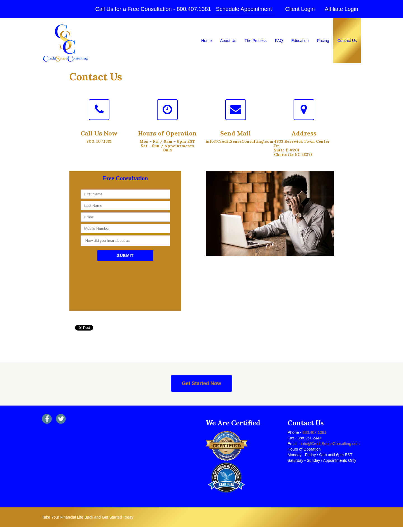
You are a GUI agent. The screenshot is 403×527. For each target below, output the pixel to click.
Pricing (323, 40)
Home (206, 40)
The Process (256, 40)
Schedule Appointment (244, 9)
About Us (228, 40)
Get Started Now (201, 383)
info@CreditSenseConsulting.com (330, 443)
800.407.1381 (194, 9)
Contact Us (347, 40)
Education (300, 40)
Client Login (300, 9)
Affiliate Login (341, 9)
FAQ (279, 40)
